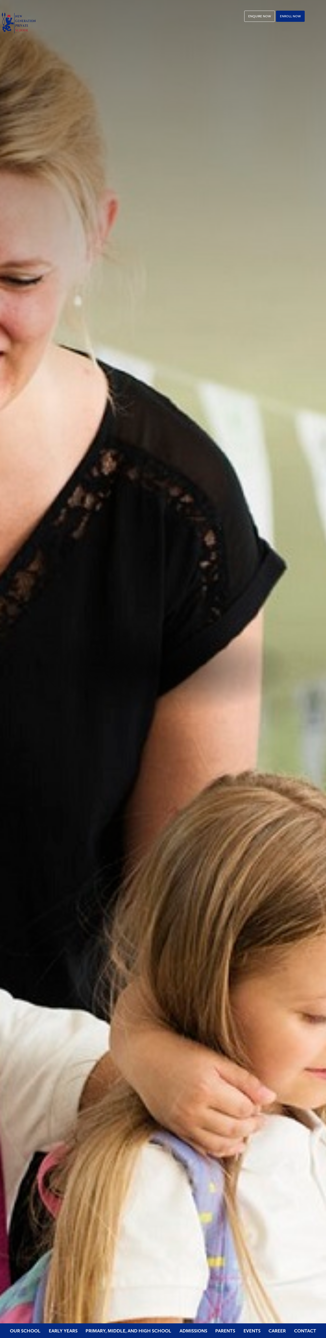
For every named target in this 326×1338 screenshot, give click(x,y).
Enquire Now (259, 16)
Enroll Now (290, 16)
